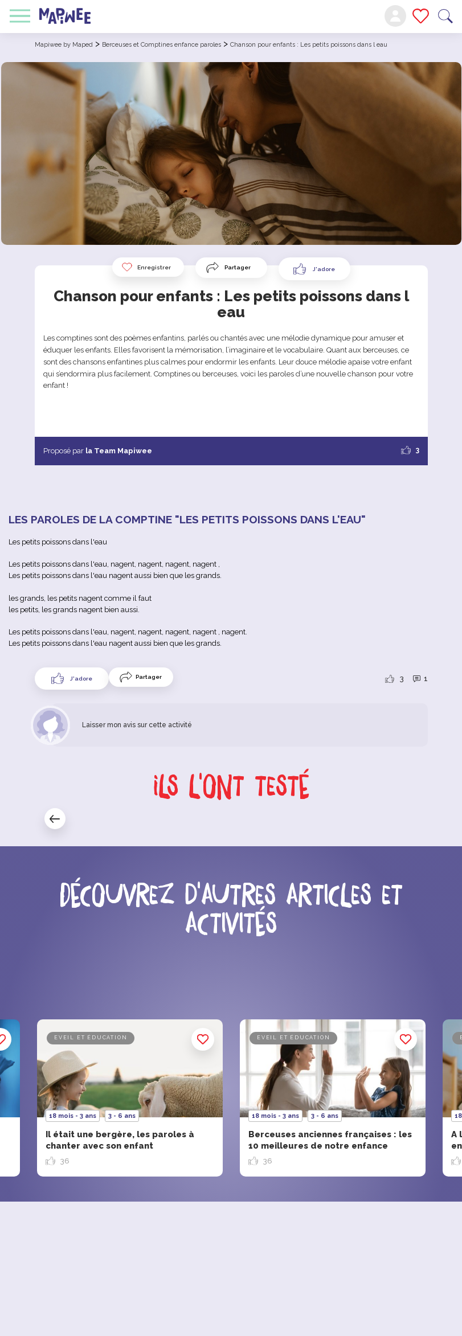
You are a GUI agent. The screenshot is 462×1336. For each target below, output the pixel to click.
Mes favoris (420, 16)
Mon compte (395, 16)
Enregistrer (146, 267)
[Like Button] (314, 268)
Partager (237, 267)
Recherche (445, 16)
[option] (332, 1098)
